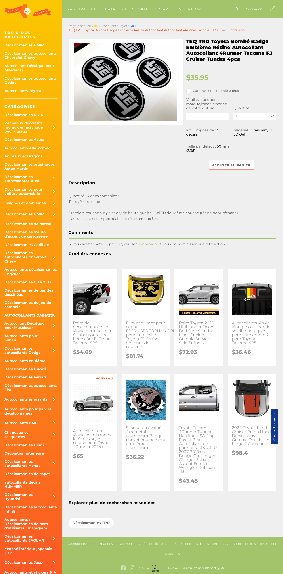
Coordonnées (78, 544)
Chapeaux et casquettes (16, 434)
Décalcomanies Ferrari (25, 377)
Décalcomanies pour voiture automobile (23, 191)
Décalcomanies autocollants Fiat (30, 388)
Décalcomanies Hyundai (18, 497)
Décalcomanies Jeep (23, 563)
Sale (143, 9)
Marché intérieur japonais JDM (28, 551)
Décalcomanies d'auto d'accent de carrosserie (26, 234)
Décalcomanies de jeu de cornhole (27, 305)
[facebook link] (123, 568)
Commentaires (244, 544)
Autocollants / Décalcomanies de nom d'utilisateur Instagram (26, 524)
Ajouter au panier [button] (231, 165)
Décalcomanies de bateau (28, 224)
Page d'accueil (83, 9)
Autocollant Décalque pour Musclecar (29, 68)
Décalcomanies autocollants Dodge (30, 80)
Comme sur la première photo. (214, 90)
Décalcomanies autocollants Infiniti (30, 509)
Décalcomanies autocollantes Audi (21, 179)
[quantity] (254, 116)
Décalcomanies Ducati (25, 369)
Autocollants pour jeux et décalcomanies (28, 411)
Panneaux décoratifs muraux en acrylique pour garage (23, 127)
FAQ (224, 544)
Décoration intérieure (24, 453)
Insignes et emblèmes (25, 203)
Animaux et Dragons (23, 156)
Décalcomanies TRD (91, 523)
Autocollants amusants (26, 399)
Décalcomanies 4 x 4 (23, 115)
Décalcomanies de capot (27, 474)
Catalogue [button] (119, 9)
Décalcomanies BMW (24, 45)
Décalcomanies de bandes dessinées (28, 292)
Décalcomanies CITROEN (27, 282)
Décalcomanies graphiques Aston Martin (29, 166)
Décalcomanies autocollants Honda (22, 463)
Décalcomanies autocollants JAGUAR (24, 538)
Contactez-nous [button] (274, 427)
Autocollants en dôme (24, 361)
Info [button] (194, 9)
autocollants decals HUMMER (22, 484)
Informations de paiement (113, 544)
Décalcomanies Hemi (24, 445)
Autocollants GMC (21, 423)
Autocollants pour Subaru (21, 338)
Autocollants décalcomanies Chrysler (30, 271)
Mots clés (172, 554)
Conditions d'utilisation (199, 544)
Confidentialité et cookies (157, 544)
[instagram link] (132, 568)
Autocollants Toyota (22, 91)
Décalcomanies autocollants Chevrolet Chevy (30, 55)
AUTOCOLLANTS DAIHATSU (30, 315)
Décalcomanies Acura (24, 140)
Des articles (168, 9)
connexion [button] (147, 244)
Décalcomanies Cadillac (26, 245)
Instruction (268, 544)
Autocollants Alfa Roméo (27, 148)
